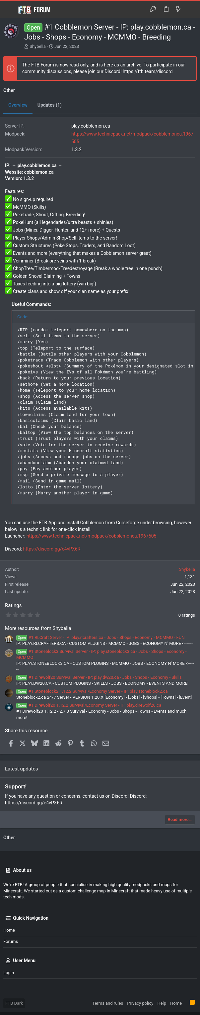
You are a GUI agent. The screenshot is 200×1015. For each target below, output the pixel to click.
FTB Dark (14, 1003)
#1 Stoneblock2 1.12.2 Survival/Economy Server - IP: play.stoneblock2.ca (92, 691)
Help (161, 1003)
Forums (10, 941)
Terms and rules (107, 1003)
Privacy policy (140, 1003)
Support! (16, 786)
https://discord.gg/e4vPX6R (52, 549)
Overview (18, 105)
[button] (10, 10)
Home (9, 930)
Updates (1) (49, 105)
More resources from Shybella (38, 628)
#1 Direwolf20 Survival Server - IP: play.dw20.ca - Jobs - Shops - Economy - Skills (99, 677)
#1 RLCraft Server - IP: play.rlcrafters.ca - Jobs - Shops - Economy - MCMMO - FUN (100, 637)
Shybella (38, 46)
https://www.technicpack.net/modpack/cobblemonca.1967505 (92, 536)
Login (8, 972)
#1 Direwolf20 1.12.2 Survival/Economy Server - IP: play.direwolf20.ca (88, 705)
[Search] (190, 9)
